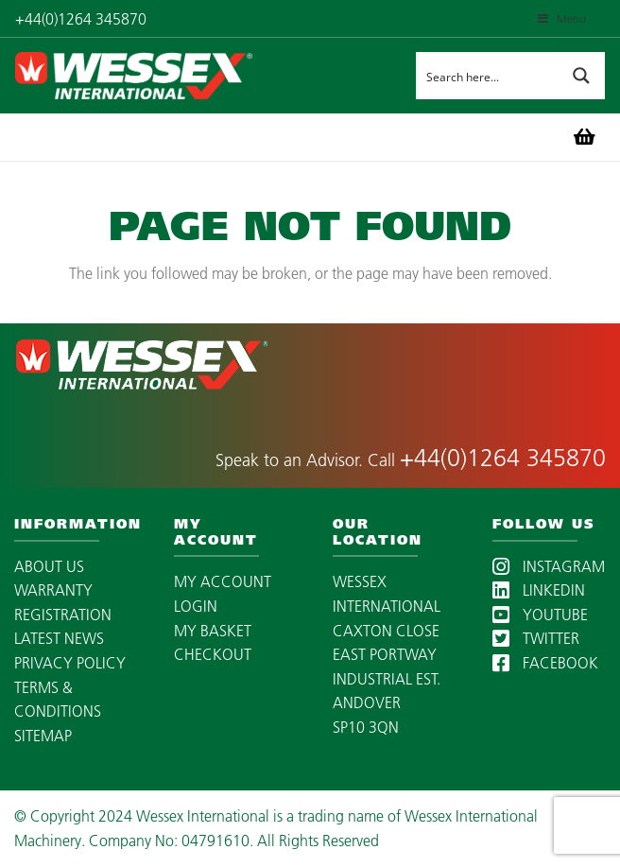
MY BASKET (212, 630)
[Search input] (487, 75)
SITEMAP (43, 735)
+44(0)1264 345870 (503, 457)
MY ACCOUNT (222, 581)
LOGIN (195, 606)
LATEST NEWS (59, 638)
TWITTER (535, 638)
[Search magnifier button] (581, 75)
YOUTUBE (540, 614)
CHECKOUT (212, 654)
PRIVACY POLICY (70, 662)
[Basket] (584, 137)
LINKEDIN (538, 590)
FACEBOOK (545, 662)
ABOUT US (49, 566)
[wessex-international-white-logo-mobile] (175, 75)
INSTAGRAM (548, 566)
